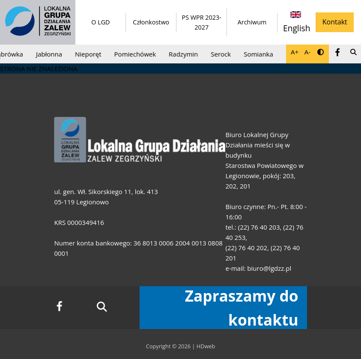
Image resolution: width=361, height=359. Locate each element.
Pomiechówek (136, 54)
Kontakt (334, 22)
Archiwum (252, 22)
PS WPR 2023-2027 (201, 22)
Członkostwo (151, 22)
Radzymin (185, 54)
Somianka (260, 54)
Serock (222, 54)
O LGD (100, 22)
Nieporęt (90, 54)
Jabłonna (51, 54)
